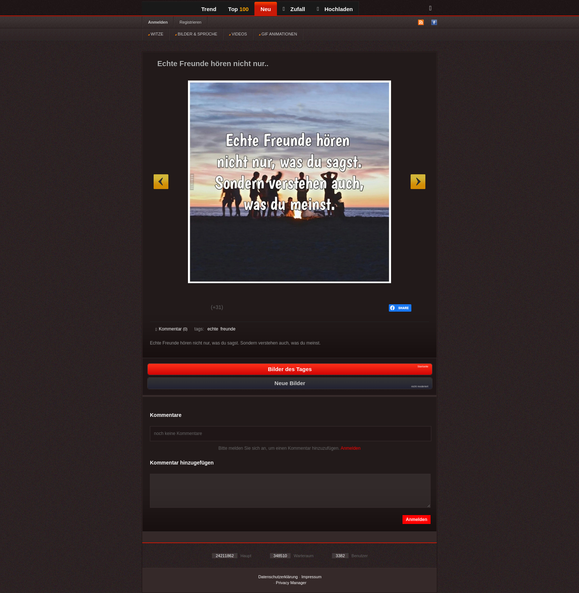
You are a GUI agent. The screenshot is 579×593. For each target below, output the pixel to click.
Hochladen (335, 9)
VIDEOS (238, 34)
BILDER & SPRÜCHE (196, 34)
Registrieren (190, 22)
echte (213, 329)
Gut (164, 308)
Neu (265, 9)
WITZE (155, 34)
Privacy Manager (291, 582)
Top (238, 9)
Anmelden (158, 22)
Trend (208, 9)
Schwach (191, 308)
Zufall (294, 9)
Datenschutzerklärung (278, 577)
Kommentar (171, 329)
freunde (228, 329)
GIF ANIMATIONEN (278, 34)
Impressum (311, 577)
